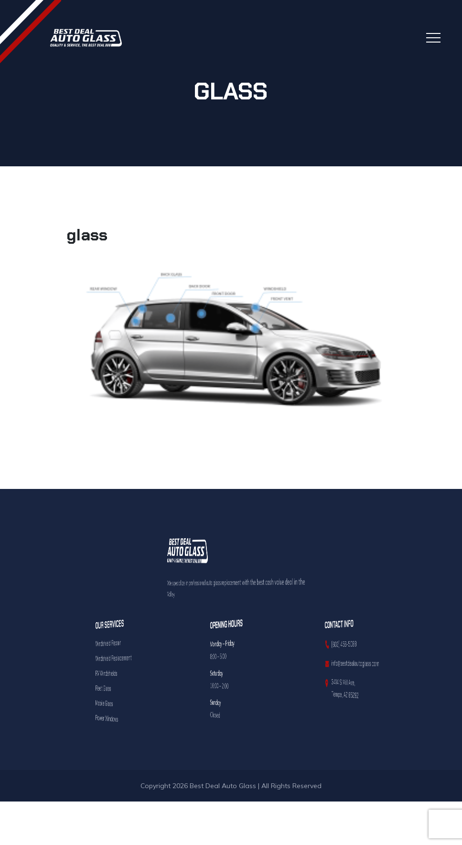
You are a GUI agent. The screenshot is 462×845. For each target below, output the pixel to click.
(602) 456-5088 (345, 644)
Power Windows (114, 718)
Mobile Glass (113, 702)
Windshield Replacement (115, 657)
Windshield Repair (114, 643)
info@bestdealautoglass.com (348, 663)
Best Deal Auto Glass (223, 785)
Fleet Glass (113, 688)
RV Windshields (114, 673)
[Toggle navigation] (433, 37)
